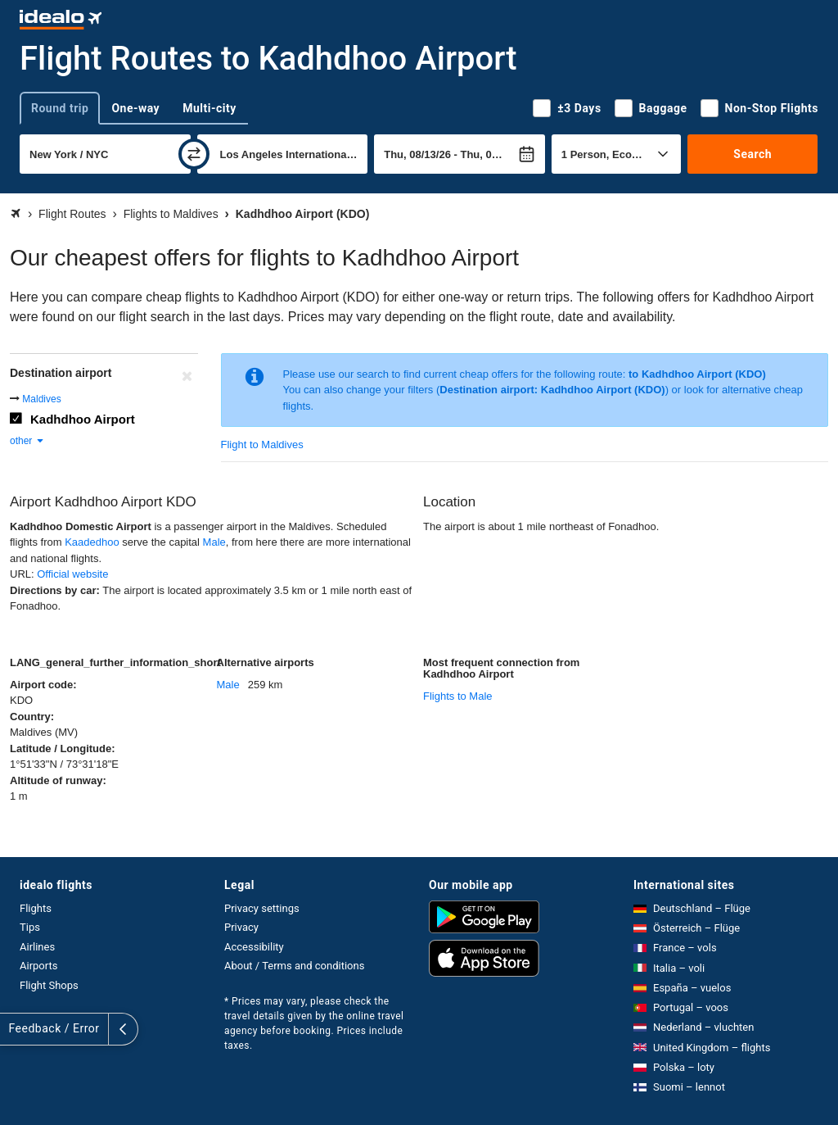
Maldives (41, 399)
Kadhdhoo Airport (82, 419)
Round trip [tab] (59, 108)
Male (214, 542)
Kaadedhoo (92, 542)
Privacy (241, 927)
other (27, 441)
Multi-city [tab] (209, 108)
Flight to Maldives (262, 444)
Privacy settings (262, 908)
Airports (38, 965)
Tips (30, 927)
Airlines (37, 947)
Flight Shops (49, 985)
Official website (72, 574)
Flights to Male (458, 696)
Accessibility (254, 947)
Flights (36, 908)
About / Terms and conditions (294, 965)
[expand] (14, 1029)
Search (752, 154)
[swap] (194, 154)
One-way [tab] (135, 108)
